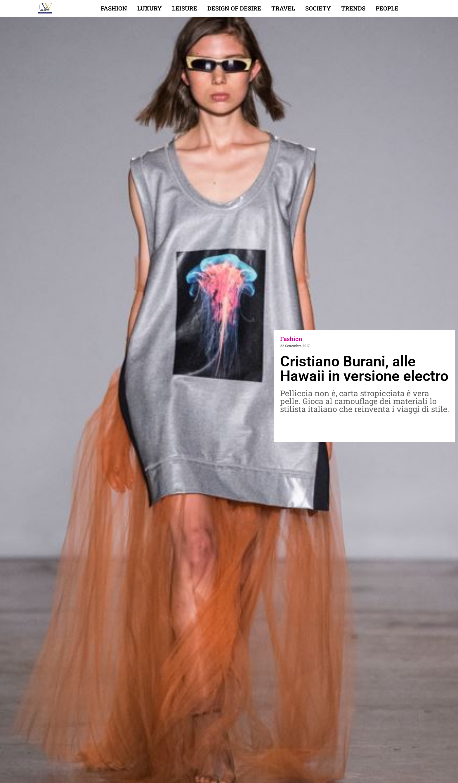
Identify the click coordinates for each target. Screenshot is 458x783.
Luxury (149, 8)
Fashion (114, 8)
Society (318, 8)
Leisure (184, 8)
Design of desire (234, 8)
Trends (353, 8)
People (387, 8)
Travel (283, 8)
